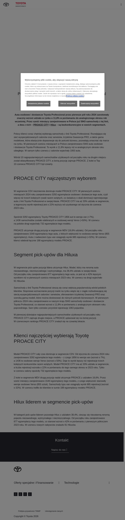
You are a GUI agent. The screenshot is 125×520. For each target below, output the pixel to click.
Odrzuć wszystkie (67, 103)
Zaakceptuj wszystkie (90, 103)
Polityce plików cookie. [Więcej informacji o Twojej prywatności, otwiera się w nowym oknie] (75, 96)
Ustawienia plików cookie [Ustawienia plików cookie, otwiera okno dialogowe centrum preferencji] (38, 103)
